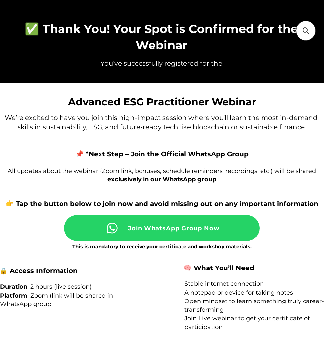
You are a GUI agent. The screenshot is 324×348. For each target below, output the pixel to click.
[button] (306, 31)
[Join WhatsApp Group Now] (162, 228)
